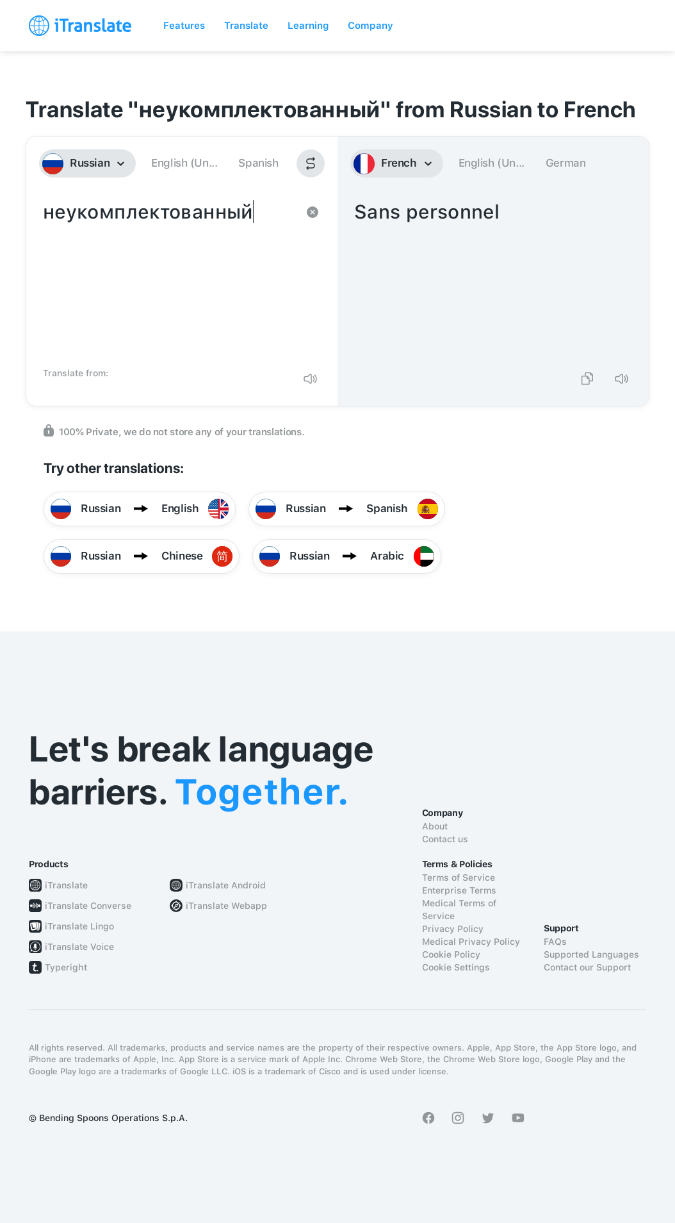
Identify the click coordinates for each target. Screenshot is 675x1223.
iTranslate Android (226, 885)
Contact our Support (587, 967)
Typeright (66, 967)
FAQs (555, 941)
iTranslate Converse (88, 906)
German (566, 162)
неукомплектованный (169, 279)
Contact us (445, 839)
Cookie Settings (456, 967)
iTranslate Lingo (79, 926)
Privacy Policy (453, 929)
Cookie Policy (451, 954)
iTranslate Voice (79, 947)
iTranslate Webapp (226, 906)
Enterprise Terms (459, 890)
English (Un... (184, 162)
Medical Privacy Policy (471, 941)
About (435, 826)
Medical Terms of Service (459, 909)
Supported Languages (591, 954)
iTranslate (66, 885)
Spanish (258, 162)
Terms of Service (458, 877)
